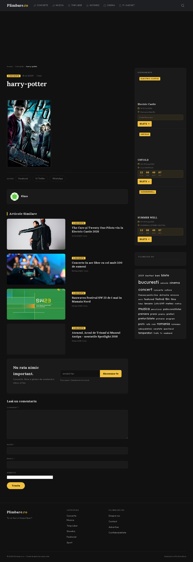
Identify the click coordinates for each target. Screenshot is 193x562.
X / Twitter (40, 178)
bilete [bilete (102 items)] (165, 275)
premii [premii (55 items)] (153, 313)
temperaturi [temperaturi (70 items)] (145, 333)
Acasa (10, 66)
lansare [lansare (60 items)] (148, 303)
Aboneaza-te (110, 373)
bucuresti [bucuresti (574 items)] (148, 282)
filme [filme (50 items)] (173, 299)
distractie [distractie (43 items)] (164, 295)
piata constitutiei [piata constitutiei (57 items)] (172, 309)
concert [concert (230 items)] (145, 289)
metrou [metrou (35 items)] (178, 303)
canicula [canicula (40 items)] (164, 283)
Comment (13, 407)
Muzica (58, 5)
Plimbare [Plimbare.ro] (17, 5)
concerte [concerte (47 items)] (158, 290)
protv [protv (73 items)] (141, 324)
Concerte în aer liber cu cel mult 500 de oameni (97, 264)
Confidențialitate (117, 532)
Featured (71, 536)
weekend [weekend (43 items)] (168, 333)
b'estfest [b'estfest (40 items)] (149, 275)
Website (11, 472)
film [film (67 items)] (167, 299)
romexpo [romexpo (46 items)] (175, 324)
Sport (69, 542)
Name (10, 444)
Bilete (145, 124)
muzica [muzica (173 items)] (144, 308)
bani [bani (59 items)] (157, 275)
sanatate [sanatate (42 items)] (157, 328)
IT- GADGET (127, 5)
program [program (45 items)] (170, 318)
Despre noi (114, 515)
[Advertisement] (96, 37)
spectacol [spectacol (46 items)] (169, 328)
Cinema (109, 5)
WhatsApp (57, 178)
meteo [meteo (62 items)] (169, 303)
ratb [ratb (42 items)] (148, 324)
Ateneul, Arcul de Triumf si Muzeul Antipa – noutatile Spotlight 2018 (96, 334)
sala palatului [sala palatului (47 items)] (145, 328)
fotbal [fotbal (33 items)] (140, 303)
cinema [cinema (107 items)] (175, 283)
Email (11, 458)
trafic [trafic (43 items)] (156, 333)
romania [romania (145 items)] (163, 323)
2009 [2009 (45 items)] (141, 275)
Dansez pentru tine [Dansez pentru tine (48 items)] (148, 295)
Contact (113, 521)
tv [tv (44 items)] (161, 333)
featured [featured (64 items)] (149, 299)
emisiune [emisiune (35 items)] (174, 295)
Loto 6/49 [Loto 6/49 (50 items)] (159, 303)
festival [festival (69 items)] (159, 299)
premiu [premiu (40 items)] (161, 314)
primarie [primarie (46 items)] (160, 318)
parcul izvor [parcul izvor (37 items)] (156, 309)
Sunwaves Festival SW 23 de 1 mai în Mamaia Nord (97, 299)
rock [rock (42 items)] (154, 324)
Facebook (23, 178)
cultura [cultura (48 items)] (168, 290)
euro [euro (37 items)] (140, 299)
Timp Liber (75, 5)
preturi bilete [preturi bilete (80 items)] (146, 318)
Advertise (114, 527)
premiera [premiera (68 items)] (143, 313)
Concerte (40, 5)
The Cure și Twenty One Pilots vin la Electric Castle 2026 (97, 229)
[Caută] (182, 5)
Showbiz (93, 5)
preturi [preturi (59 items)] (170, 313)
